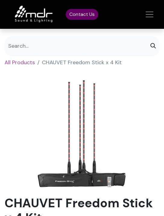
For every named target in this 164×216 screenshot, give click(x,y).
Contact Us (82, 14)
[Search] (153, 46)
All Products (20, 62)
